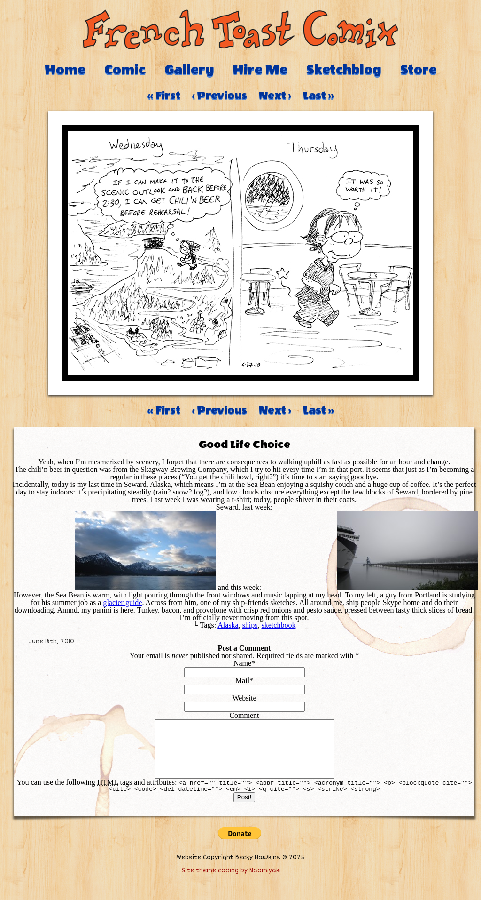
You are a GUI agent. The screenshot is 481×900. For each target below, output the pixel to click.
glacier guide (122, 602)
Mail (242, 681)
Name (242, 663)
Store (418, 70)
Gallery (189, 70)
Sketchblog (343, 70)
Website (244, 698)
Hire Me (260, 70)
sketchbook (279, 625)
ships (250, 625)
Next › (275, 95)
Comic (125, 70)
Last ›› (318, 95)
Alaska (227, 625)
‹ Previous (219, 95)
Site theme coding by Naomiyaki (231, 881)
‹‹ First (163, 95)
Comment (244, 715)
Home (65, 70)
